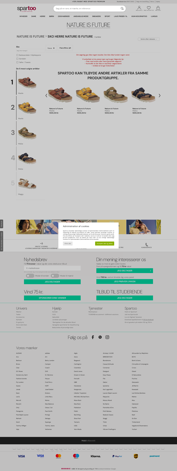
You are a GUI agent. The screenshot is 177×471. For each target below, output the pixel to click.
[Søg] (122, 9)
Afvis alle (68, 243)
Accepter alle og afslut (104, 243)
